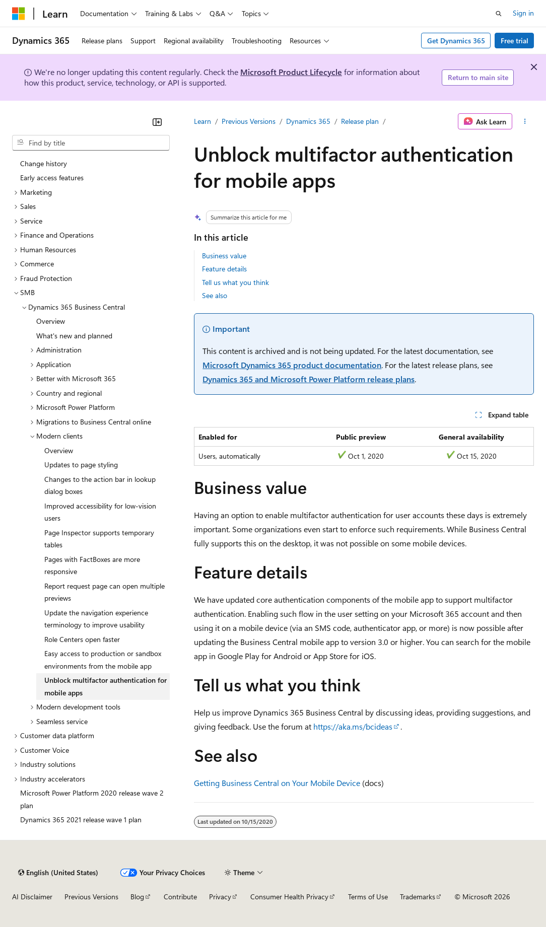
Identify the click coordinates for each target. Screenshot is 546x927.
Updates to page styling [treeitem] (81, 464)
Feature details (224, 268)
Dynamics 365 (308, 121)
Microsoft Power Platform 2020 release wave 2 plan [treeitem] (92, 799)
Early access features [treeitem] (52, 177)
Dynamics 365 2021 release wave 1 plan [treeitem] (81, 819)
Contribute (180, 896)
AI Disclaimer (32, 896)
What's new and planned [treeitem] (74, 335)
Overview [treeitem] (50, 321)
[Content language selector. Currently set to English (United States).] (58, 873)
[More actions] (525, 121)
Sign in (523, 13)
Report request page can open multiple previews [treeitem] (104, 592)
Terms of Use (368, 896)
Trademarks (417, 896)
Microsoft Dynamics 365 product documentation (291, 365)
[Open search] (499, 14)
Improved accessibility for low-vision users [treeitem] (100, 512)
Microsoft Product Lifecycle (291, 71)
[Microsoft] (18, 13)
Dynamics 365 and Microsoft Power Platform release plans (308, 379)
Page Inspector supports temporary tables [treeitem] (99, 539)
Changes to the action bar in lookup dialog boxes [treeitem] (100, 485)
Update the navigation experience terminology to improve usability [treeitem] (96, 619)
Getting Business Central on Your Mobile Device (277, 782)
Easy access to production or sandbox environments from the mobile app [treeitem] (102, 660)
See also (214, 295)
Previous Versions (249, 121)
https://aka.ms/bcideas (352, 726)
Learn (202, 121)
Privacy (220, 896)
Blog (137, 896)
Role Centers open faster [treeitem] (82, 639)
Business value (224, 255)
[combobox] (91, 143)
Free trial (514, 40)
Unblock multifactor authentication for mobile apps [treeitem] (105, 686)
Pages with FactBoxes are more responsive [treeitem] (92, 565)
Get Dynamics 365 (456, 40)
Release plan (360, 121)
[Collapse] (157, 122)
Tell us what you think (235, 282)
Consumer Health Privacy (289, 896)
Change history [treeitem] (43, 163)
